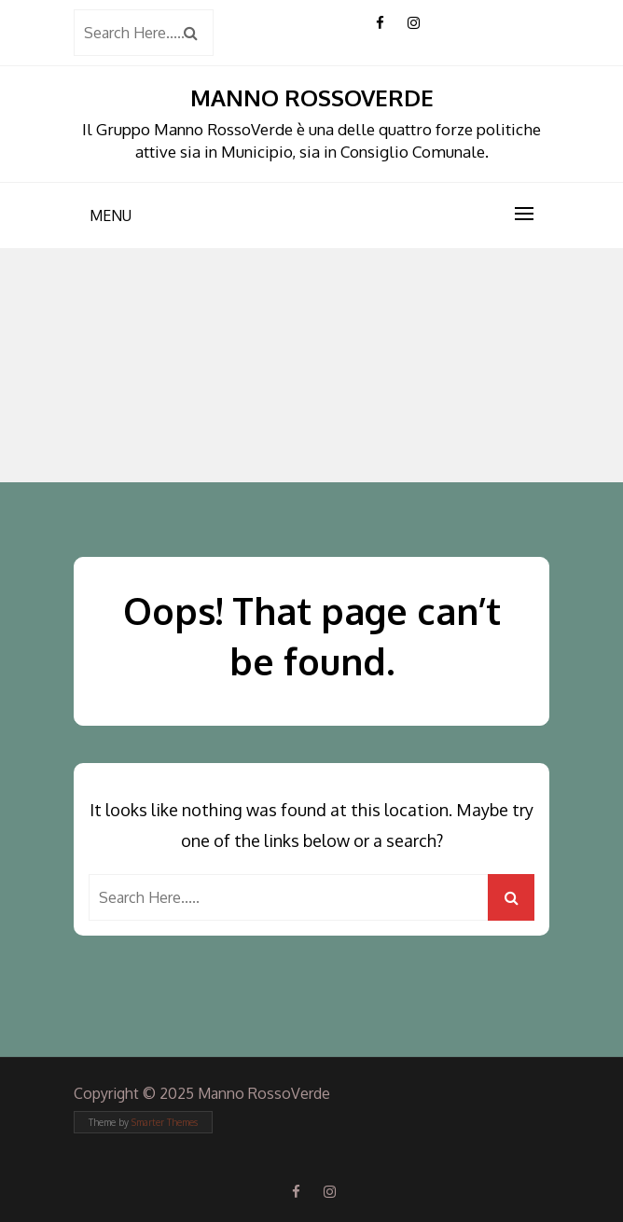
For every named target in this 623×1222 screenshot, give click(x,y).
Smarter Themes (165, 1122)
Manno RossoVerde (312, 97)
